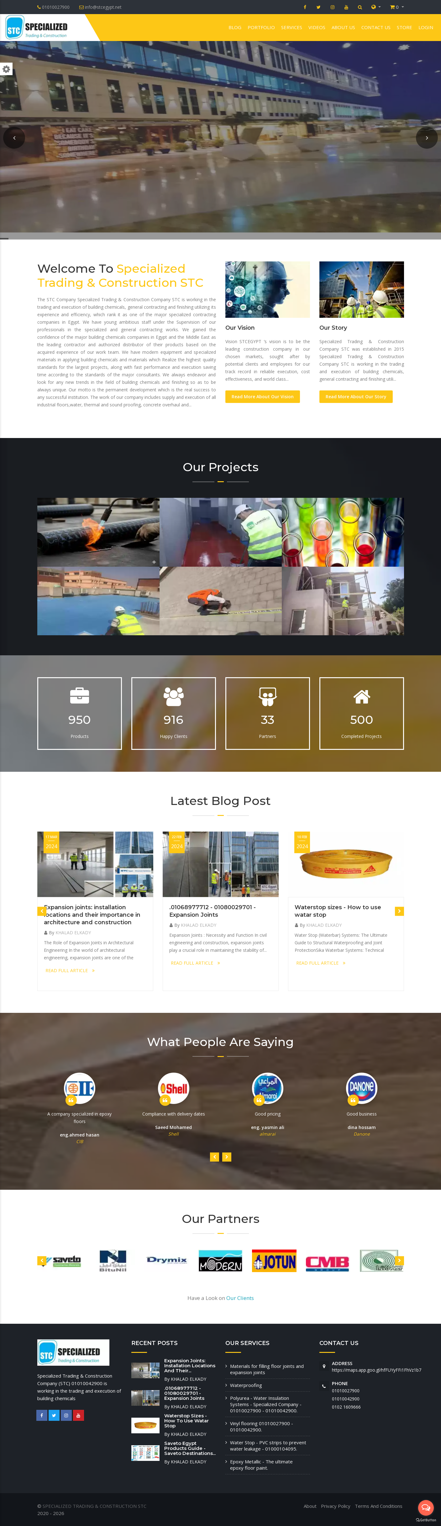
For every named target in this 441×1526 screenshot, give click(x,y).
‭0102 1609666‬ (346, 1407)
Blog (234, 27)
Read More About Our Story (356, 397)
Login (425, 27)
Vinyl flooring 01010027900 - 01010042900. (261, 1426)
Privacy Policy (335, 1506)
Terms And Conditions (378, 1506)
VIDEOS (316, 27)
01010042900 (346, 1399)
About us (343, 27)
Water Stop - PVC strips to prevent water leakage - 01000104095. (268, 1445)
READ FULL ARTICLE (70, 970)
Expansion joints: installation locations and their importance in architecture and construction (92, 915)
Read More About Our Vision (263, 397)
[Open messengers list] (426, 1508)
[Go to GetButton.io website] (426, 1520)
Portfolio (261, 27)
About (310, 1506)
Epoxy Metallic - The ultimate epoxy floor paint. (261, 1464)
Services (291, 27)
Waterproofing (246, 1385)
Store (404, 27)
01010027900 (346, 1391)
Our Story (333, 327)
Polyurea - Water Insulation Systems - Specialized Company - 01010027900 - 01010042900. (266, 1404)
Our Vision (240, 327)
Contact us (376, 27)
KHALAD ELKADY (73, 933)
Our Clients (240, 1298)
